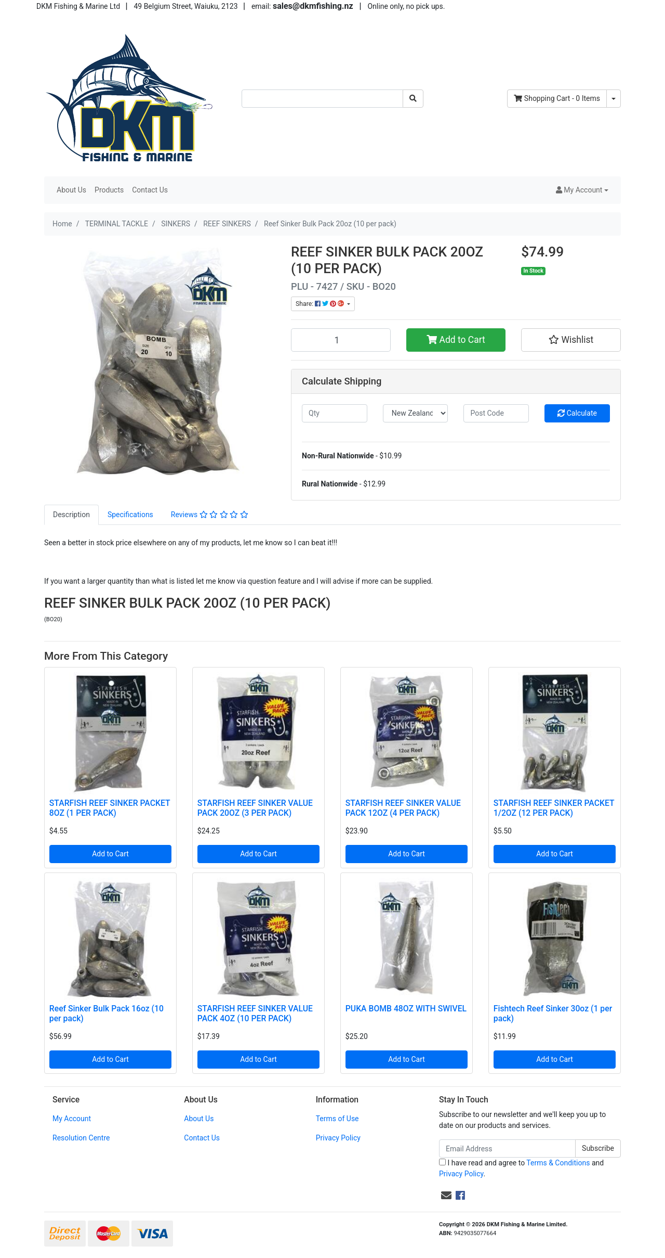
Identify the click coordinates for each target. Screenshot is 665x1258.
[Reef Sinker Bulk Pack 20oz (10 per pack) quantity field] (341, 339)
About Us (71, 190)
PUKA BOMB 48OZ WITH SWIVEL (406, 1008)
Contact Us (150, 190)
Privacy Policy (338, 1138)
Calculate (577, 413)
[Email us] (446, 1195)
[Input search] (322, 98)
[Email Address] (507, 1148)
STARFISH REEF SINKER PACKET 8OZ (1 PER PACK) (109, 808)
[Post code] (496, 413)
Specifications (130, 514)
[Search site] (413, 98)
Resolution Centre (81, 1138)
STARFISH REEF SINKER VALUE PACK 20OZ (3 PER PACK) (255, 808)
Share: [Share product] (320, 303)
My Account (71, 1118)
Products (109, 190)
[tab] (71, 515)
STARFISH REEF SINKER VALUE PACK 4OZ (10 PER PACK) (255, 1013)
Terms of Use (337, 1118)
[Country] (415, 413)
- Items (557, 98)
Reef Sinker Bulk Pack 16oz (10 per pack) (106, 1013)
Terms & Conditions (558, 1163)
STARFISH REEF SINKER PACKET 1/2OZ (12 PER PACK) (554, 808)
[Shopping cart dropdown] (613, 98)
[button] (582, 190)
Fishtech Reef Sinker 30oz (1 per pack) (553, 1013)
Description (71, 514)
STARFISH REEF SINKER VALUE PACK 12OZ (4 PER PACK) (403, 808)
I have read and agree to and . (521, 1168)
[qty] (334, 413)
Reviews (209, 514)
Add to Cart (456, 340)
